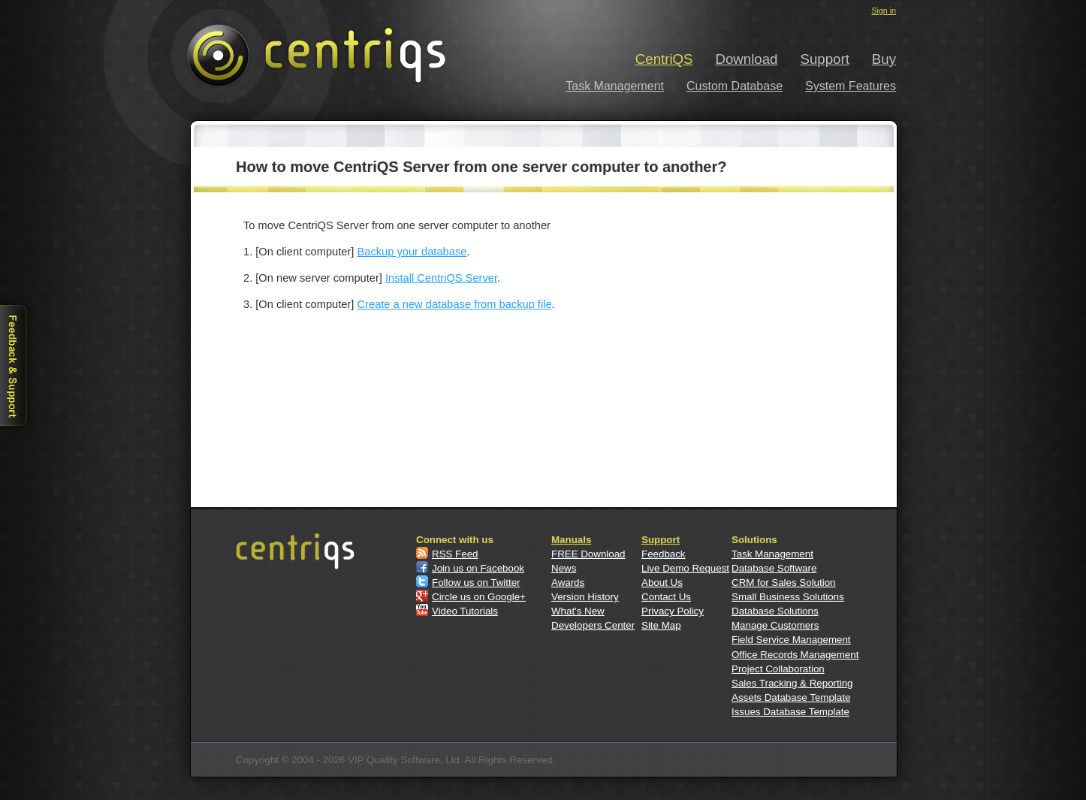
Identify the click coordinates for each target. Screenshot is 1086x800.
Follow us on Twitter (476, 582)
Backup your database (412, 252)
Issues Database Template (790, 711)
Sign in (883, 10)
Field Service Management (791, 639)
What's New (578, 611)
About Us (662, 582)
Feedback (663, 554)
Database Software (774, 568)
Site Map (661, 625)
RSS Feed (455, 554)
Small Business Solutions (788, 596)
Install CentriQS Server (441, 278)
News (563, 568)
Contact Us (666, 596)
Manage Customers (775, 625)
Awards (567, 582)
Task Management (615, 86)
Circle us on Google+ (479, 596)
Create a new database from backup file (454, 304)
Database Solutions (775, 611)
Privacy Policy (672, 611)
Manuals (571, 539)
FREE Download (588, 554)
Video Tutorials (465, 611)
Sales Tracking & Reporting (792, 683)
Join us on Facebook (478, 568)
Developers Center (593, 625)
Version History (585, 596)
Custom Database (734, 86)
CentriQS (664, 59)
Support (825, 59)
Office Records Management (795, 654)
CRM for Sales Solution (784, 582)
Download (747, 59)
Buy (884, 59)
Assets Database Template (791, 697)
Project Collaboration (778, 669)
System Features (850, 86)
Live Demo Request (685, 568)
